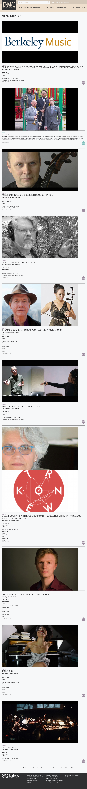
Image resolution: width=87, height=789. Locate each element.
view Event (6, 82)
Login (66, 777)
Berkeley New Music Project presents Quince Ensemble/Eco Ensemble (42, 67)
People (45, 8)
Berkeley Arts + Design (52, 782)
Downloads (61, 8)
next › (66, 767)
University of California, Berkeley (54, 780)
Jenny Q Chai (9, 671)
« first (16, 767)
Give (83, 8)
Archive (71, 8)
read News (6, 142)
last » (72, 767)
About (77, 8)
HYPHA (5, 135)
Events (52, 8)
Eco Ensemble (10, 747)
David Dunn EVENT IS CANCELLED (19, 262)
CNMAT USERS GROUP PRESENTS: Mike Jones (25, 595)
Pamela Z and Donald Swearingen (21, 406)
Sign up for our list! (63, 2)
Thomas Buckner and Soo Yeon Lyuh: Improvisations (32, 330)
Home (20, 8)
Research (37, 8)
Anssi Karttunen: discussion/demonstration (27, 195)
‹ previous (23, 767)
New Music (28, 8)
